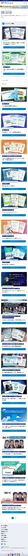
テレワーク (11, 370)
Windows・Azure (22, 451)
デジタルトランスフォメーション (8, 317)
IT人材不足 (11, 316)
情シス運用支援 (5, 316)
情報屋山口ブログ (4, 531)
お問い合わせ (3, 541)
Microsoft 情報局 (4, 529)
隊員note (2, 533)
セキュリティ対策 (5, 156)
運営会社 (3, 539)
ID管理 (17, 451)
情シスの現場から (4, 525)
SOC (24, 477)
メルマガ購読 (3, 537)
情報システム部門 (5, 103)
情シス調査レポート (6, 183)
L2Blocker (18, 505)
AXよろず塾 (3, 527)
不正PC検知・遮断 (13, 505)
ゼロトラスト (19, 156)
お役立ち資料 (3, 535)
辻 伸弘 (11, 288)
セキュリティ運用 (19, 477)
